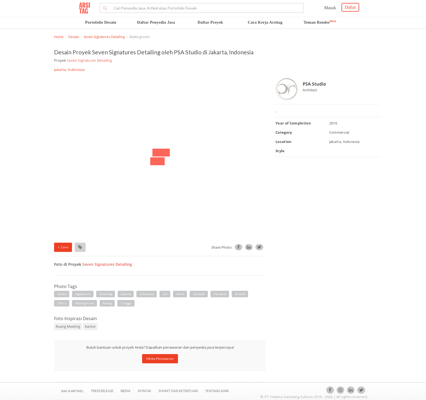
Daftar (350, 7)
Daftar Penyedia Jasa (156, 22)
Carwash (199, 294)
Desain (73, 37)
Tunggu (126, 303)
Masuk (330, 7)
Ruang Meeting (68, 326)
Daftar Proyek (210, 22)
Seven (62, 294)
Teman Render (319, 22)
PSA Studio (314, 84)
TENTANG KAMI (217, 391)
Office (62, 303)
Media (126, 391)
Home (59, 37)
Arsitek (240, 294)
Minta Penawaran (160, 359)
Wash (180, 294)
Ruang (107, 303)
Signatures (83, 294)
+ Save (63, 247)
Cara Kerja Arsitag (265, 22)
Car (165, 294)
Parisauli (220, 294)
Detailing (105, 294)
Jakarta (126, 294)
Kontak (145, 391)
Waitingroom (84, 303)
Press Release (102, 391)
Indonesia (147, 294)
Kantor (90, 326)
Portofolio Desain (100, 22)
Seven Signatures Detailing (104, 37)
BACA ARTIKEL (72, 391)
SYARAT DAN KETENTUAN (178, 391)
